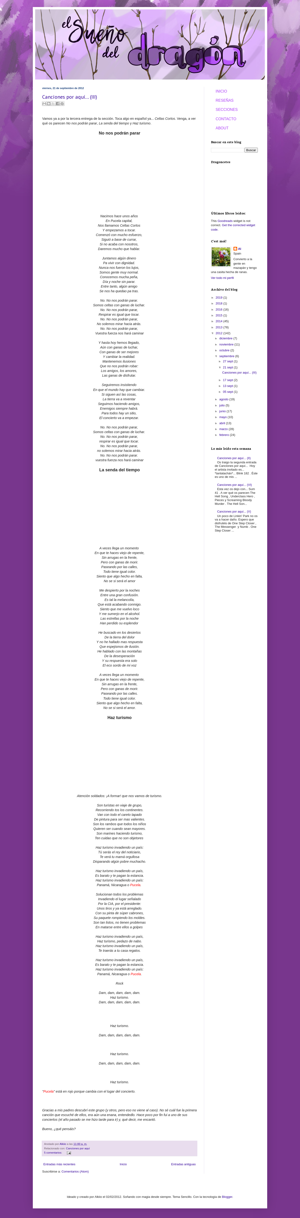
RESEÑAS (224, 100)
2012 (219, 333)
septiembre (227, 356)
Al (239, 249)
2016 (219, 309)
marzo (224, 429)
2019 (219, 297)
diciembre (226, 338)
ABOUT (222, 128)
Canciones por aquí (78, 1148)
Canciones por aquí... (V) (234, 511)
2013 (219, 327)
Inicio (123, 1164)
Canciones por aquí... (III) (69, 97)
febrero (224, 435)
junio (223, 411)
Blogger (227, 1197)
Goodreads (225, 221)
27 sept (228, 361)
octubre (224, 350)
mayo (223, 417)
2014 (219, 321)
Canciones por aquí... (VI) (234, 485)
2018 (219, 303)
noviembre (226, 344)
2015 (219, 315)
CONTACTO (226, 119)
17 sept (228, 380)
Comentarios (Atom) (75, 1171)
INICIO (221, 91)
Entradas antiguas (183, 1164)
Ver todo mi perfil (222, 278)
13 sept (228, 386)
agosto (224, 399)
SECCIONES (227, 110)
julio (222, 405)
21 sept (228, 367)
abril (222, 423)
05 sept (228, 392)
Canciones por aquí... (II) (234, 458)
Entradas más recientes (59, 1164)
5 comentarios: (53, 1152)
